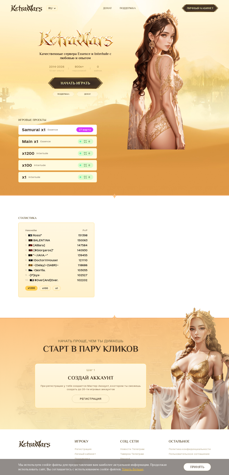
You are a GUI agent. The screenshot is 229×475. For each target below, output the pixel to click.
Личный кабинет (85, 454)
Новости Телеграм (132, 449)
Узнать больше (132, 469)
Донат (107, 8)
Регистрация (90, 398)
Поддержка (128, 8)
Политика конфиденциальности (190, 449)
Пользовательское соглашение (189, 454)
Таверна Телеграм (132, 454)
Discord (125, 459)
